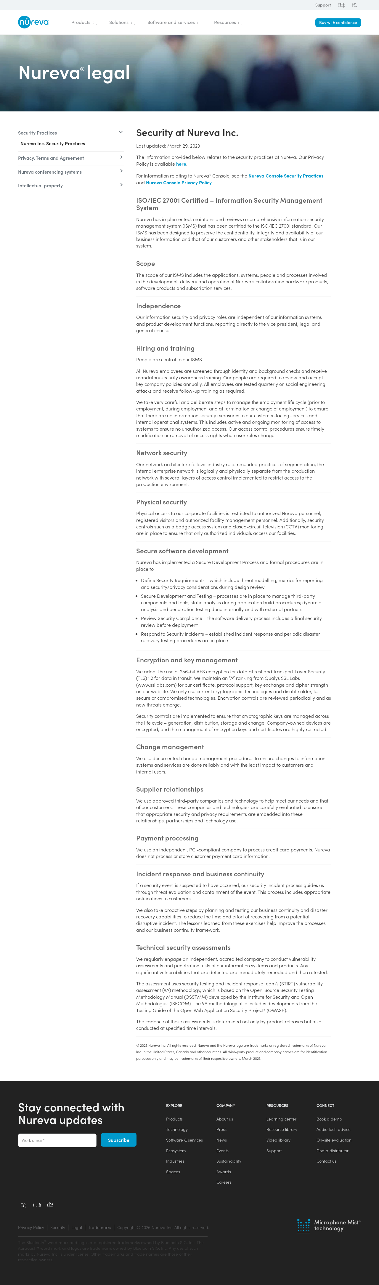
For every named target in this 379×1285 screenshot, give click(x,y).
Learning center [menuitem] (281, 1119)
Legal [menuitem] (76, 1227)
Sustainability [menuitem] (228, 1161)
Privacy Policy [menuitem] (31, 1227)
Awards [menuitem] (223, 1171)
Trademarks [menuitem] (99, 1227)
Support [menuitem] (274, 1150)
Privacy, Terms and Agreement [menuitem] (51, 157)
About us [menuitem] (224, 1119)
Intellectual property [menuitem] (40, 185)
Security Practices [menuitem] (37, 132)
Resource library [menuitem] (281, 1129)
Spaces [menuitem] (173, 1171)
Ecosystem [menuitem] (176, 1150)
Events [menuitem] (222, 1150)
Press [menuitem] (221, 1129)
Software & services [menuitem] (184, 1140)
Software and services (174, 22)
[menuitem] (355, 5)
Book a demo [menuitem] (329, 1119)
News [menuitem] (221, 1140)
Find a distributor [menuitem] (333, 1150)
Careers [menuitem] (223, 1182)
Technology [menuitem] (177, 1129)
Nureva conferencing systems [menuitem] (50, 171)
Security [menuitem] (57, 1227)
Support (323, 5)
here (181, 163)
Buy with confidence (338, 22)
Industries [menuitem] (175, 1161)
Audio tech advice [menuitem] (334, 1129)
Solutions (122, 22)
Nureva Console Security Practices (285, 175)
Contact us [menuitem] (326, 1161)
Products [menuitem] (174, 1119)
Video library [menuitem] (278, 1140)
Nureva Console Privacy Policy (179, 182)
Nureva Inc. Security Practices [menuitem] (52, 143)
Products (84, 22)
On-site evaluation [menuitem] (334, 1140)
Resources (228, 22)
